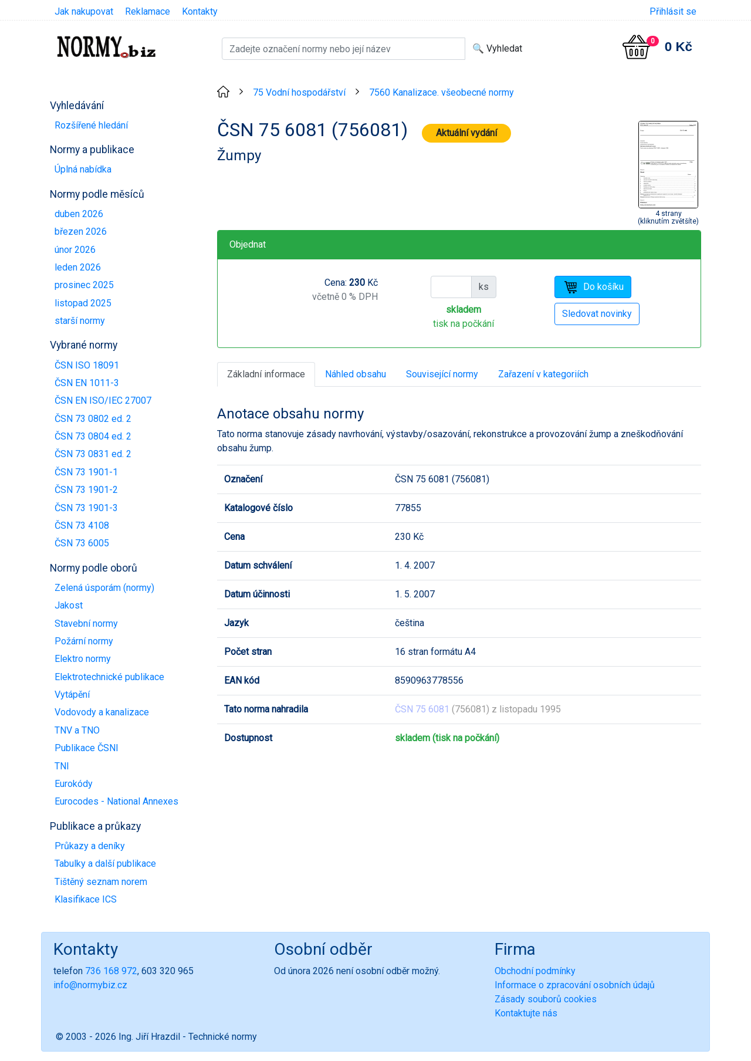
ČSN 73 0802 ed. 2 (93, 418)
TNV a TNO (77, 730)
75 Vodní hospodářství (299, 92)
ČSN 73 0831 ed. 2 (93, 453)
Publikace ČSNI (87, 747)
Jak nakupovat (84, 11)
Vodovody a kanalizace (102, 712)
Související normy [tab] (442, 374)
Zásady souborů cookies (546, 999)
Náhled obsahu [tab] (355, 374)
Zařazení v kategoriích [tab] (543, 374)
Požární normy (84, 641)
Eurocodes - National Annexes (116, 801)
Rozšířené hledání (91, 125)
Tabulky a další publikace (105, 863)
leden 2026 (78, 267)
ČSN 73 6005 (82, 543)
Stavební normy (86, 623)
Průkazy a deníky (90, 845)
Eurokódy (74, 783)
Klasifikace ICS (86, 899)
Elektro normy (83, 658)
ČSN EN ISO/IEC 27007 (103, 400)
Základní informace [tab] (266, 374)
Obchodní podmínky (535, 970)
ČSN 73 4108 (82, 525)
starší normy (80, 320)
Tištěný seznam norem (101, 881)
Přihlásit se (672, 11)
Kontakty (200, 11)
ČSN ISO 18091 (87, 365)
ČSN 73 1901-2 (86, 489)
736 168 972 (111, 970)
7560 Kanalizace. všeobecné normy (441, 92)
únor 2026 (75, 249)
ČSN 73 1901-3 (86, 507)
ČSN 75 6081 (422, 709)
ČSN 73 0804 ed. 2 (93, 436)
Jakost (69, 605)
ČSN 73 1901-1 (86, 472)
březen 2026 (81, 231)
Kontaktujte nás (526, 1013)
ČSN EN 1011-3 (87, 382)
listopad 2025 (83, 303)
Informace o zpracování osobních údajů (575, 985)
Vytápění (72, 694)
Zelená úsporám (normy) (104, 587)
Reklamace (147, 11)
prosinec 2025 (84, 284)
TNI (62, 766)
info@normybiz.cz (90, 985)
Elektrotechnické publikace (109, 676)
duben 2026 (79, 213)
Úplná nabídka (83, 169)
